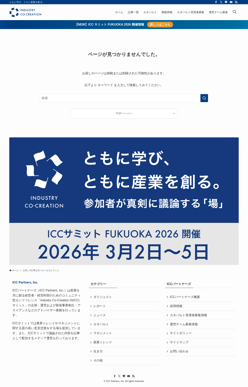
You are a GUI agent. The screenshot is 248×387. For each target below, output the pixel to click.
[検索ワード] (124, 98)
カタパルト (101, 324)
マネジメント (103, 333)
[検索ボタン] (234, 12)
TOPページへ (124, 113)
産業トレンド (103, 342)
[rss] (236, 2)
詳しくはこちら (160, 24)
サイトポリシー (181, 333)
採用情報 (176, 306)
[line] (226, 2)
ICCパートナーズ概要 (185, 297)
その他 (98, 361)
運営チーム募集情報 (184, 324)
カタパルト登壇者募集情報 (188, 315)
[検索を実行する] (204, 98)
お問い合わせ (179, 352)
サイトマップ (179, 342)
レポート (100, 306)
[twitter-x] (221, 2)
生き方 (98, 352)
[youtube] (231, 2)
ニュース (100, 315)
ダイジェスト (103, 297)
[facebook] (216, 2)
